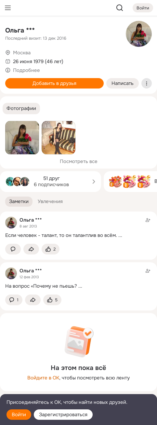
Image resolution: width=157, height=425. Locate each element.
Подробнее (26, 70)
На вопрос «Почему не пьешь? (41, 286)
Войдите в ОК (43, 378)
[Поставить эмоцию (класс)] (50, 249)
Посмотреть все (79, 161)
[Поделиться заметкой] (31, 249)
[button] (21, 108)
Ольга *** (20, 30)
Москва (22, 52)
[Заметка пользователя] (78, 228)
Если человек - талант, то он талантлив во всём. (61, 235)
